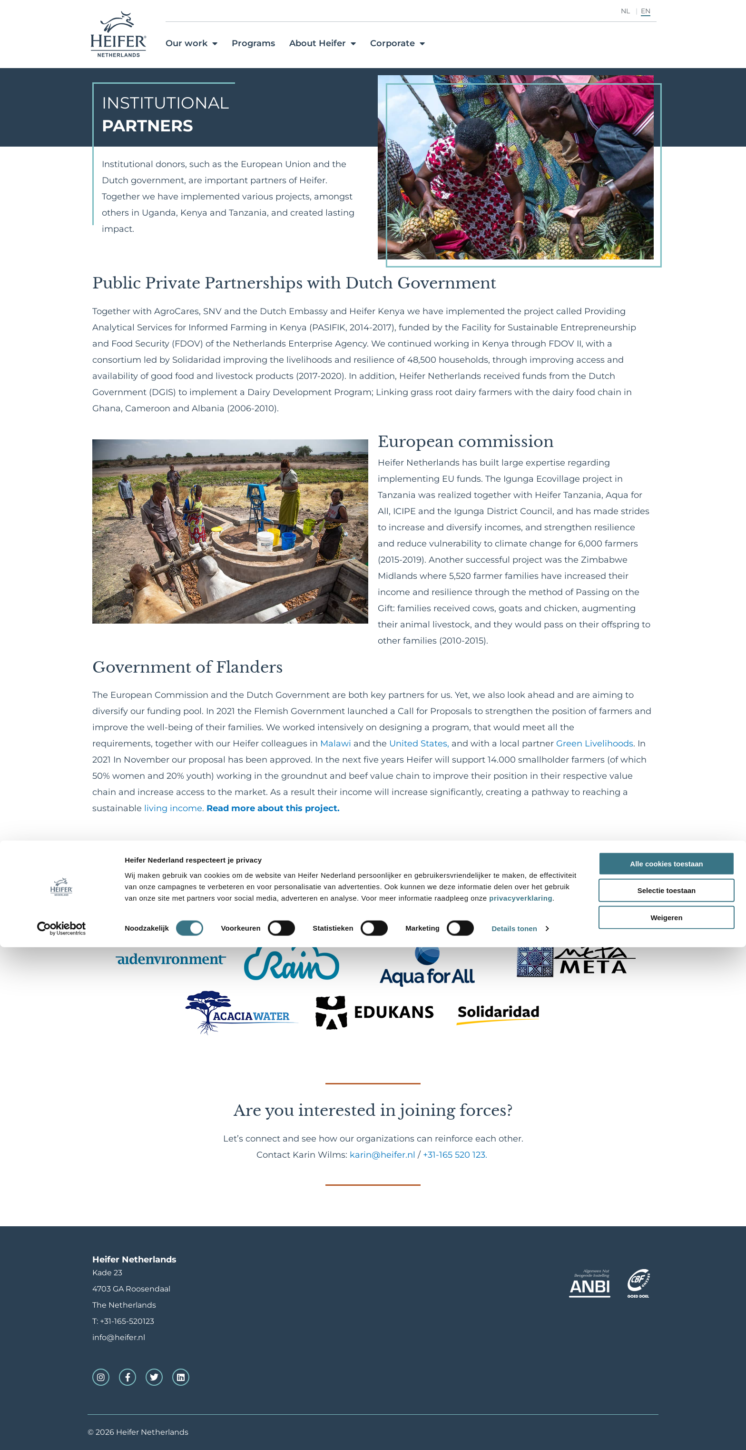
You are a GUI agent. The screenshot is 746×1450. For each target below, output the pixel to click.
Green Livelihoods (594, 743)
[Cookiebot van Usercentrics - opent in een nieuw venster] (61, 1431)
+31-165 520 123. (456, 1155)
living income (173, 808)
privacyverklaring (520, 1400)
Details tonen (514, 1431)
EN (645, 11)
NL (625, 11)
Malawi (336, 743)
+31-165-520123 (127, 1321)
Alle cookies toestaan (666, 1366)
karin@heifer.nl (382, 1155)
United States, (419, 743)
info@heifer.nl (118, 1337)
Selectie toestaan (667, 1393)
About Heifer (322, 43)
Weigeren (666, 1420)
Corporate (397, 43)
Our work (191, 43)
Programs (253, 43)
